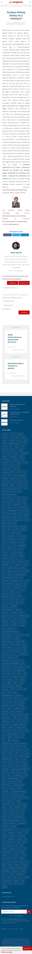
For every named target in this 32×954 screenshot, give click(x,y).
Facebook (7, 235)
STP (23, 829)
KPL (13, 673)
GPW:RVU (14, 625)
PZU (26, 775)
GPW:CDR (5, 625)
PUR (9, 775)
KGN (27, 667)
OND (3, 737)
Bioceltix (26, 514)
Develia (22, 568)
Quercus (4, 782)
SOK (22, 813)
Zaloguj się (12, 283)
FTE (22, 603)
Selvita (18, 801)
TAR (3, 839)
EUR (23, 590)
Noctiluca (11, 727)
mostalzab (5, 715)
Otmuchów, (23, 743)
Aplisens (11, 501)
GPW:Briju (14, 622)
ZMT (16, 884)
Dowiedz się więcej (6, 952)
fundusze (5, 606)
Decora (25, 565)
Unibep (22, 852)
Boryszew (23, 526)
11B (3, 475)
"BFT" (24, 443)
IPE (3, 657)
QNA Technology (13, 778)
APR (24, 501)
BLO (10, 520)
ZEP (11, 884)
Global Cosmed (23, 616)
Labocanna (16, 676)
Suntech (20, 833)
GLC (15, 616)
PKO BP (10, 762)
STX (28, 829)
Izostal (16, 660)
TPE (21, 845)
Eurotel (13, 593)
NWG (26, 730)
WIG (3, 868)
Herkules (5, 644)
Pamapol (5, 746)
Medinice (19, 695)
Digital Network (12, 571)
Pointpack (24, 766)
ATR (3, 507)
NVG (14, 730)
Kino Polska (5, 670)
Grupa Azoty (11, 628)
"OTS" (22, 459)
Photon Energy (24, 756)
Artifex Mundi (17, 504)
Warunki (11, 929)
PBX (12, 750)
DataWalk (5, 565)
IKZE (8, 651)
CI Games (21, 542)
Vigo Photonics (6, 858)
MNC (9, 708)
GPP (15, 619)
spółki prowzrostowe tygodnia (11, 820)
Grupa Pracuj (19, 635)
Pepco (4, 756)
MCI (3, 692)
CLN (14, 545)
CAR (19, 536)
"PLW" (19, 462)
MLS (3, 708)
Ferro (4, 600)
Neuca (25, 721)
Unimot (4, 855)
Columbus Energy (16, 552)
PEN (17, 753)
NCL (13, 721)
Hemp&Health (20, 641)
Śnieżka (4, 813)
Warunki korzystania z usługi (16, 297)
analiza (19, 491)
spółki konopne (19, 817)
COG (15, 549)
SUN (3, 833)
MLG (13, 705)
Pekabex (10, 753)
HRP (3, 648)
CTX (22, 558)
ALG (25, 485)
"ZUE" (24, 472)
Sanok (12, 788)
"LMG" (21, 456)
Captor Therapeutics (8, 536)
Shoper (4, 807)
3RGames (5, 478)
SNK (11, 813)
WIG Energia (11, 868)
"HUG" (13, 450)
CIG (3, 545)
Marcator (5, 689)
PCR (3, 753)
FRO (17, 603)
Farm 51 (20, 596)
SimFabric (18, 807)
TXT (19, 849)
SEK (21, 798)
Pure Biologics (17, 775)
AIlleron (13, 485)
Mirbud (22, 702)
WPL (3, 877)
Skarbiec (4, 810)
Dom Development (19, 574)
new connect (6, 724)
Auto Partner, (23, 507)
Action (4, 482)
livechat (10, 679)
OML (22, 734)
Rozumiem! (27, 948)
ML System (5, 705)
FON (22, 600)
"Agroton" (5, 434)
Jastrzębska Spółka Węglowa (10, 663)
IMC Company (17, 651)
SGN (19, 804)
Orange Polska (6, 743)
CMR (9, 549)
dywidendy (15, 581)
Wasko (10, 865)
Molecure (5, 711)
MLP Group (20, 705)
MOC (23, 708)
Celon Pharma (21, 539)
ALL (3, 488)
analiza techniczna (7, 498)
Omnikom (16, 940)
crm (17, 558)
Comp (12, 555)
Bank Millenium (12, 510)
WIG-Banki (15, 871)
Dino (21, 571)
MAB (9, 683)
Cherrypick (12, 542)
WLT (12, 874)
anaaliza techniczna (8, 491)
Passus (18, 746)
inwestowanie (23, 654)
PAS (12, 746)
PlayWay (4, 766)
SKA (25, 807)
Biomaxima (5, 517)
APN (18, 501)
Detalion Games (13, 568)
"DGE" (16, 447)
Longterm (10, 939)
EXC (19, 593)
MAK (22, 683)
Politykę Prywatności (13, 919)
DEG (3, 568)
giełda (4, 616)
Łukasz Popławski (15, 409)
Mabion (15, 683)
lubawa (22, 679)
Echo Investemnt (7, 584)
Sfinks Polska (6, 804)
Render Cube (6, 785)
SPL (11, 817)
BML (3, 523)
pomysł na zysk (14, 772)
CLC (8, 545)
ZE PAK (16, 880)
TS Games (13, 849)
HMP (12, 644)
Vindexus (22, 858)
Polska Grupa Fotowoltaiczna (20, 769)
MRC (20, 718)
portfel (24, 772)
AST (25, 504)
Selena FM (10, 801)
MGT (3, 702)
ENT (24, 587)
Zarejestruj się (24, 283)
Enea (9, 587)
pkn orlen (23, 759)
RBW (19, 782)
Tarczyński (11, 839)
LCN (3, 679)
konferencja (5, 673)
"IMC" (9, 453)
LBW (24, 676)
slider (17, 810)
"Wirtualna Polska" (7, 472)
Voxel (21, 861)
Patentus (5, 750)
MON (12, 711)
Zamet (26, 877)
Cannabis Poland (15, 533)
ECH (28, 581)
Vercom (17, 855)
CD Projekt (11, 539)
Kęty (15, 667)
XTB (20, 877)
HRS (9, 648)
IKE (3, 651)
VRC (27, 861)
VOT (3, 861)
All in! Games (11, 488)
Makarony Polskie (7, 686)
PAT (24, 746)
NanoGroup (6, 721)
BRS (9, 529)
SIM (11, 807)
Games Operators (7, 609)
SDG (15, 798)
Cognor (21, 549)
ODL (3, 734)
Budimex (24, 529)
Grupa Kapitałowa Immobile (10, 632)
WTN (15, 877)
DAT (26, 561)
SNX (16, 813)
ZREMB (4, 887)
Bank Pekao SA (24, 510)
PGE (10, 756)
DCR (12, 565)
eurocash (5, 593)
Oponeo (15, 740)
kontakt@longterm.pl (12, 224)
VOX (16, 861)
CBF (3, 539)
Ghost (27, 940)
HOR (17, 644)
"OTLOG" (15, 459)
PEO (22, 753)
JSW (23, 663)
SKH (11, 810)
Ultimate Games (7, 852)
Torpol (10, 845)
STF (18, 829)
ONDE (10, 737)
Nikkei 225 (23, 724)
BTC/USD (15, 529)
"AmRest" (5, 437)
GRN (3, 628)
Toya (16, 845)
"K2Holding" (24, 453)
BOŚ (3, 529)
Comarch (5, 555)
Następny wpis (16, 357)
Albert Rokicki (17, 23)
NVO (20, 730)
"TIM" (17, 466)
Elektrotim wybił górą (16, 420)
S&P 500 (4, 788)
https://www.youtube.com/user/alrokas (14, 216)
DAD (13, 561)
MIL (16, 702)
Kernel (9, 667)
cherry (4, 542)
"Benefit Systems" (15, 443)
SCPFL (4, 798)
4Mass (13, 478)
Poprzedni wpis (16, 327)
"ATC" (19, 440)
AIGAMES (5, 485)
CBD (24, 536)
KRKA (19, 673)
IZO (16, 657)
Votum (10, 861)
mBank (13, 689)
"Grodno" (5, 450)
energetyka (17, 587)
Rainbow (13, 782)
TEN (25, 839)
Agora (21, 482)
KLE (13, 670)
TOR (3, 845)
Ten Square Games (8, 842)
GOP (9, 619)
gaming (18, 609)
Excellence (5, 596)
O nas (16, 929)
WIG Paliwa (5, 871)
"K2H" (16, 453)
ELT (25, 584)
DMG (26, 571)
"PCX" (13, 462)
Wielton (25, 865)
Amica (25, 488)
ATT (15, 507)
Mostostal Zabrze (17, 715)
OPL (3, 740)
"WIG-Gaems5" (6, 469)
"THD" (11, 466)
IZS (22, 660)
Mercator (17, 699)
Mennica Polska (7, 699)
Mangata (18, 686)
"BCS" (25, 440)
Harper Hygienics (7, 641)
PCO (26, 750)
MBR (25, 689)
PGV (15, 756)
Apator (4, 501)
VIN (15, 858)
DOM (9, 574)
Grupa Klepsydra (7, 635)
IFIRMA (24, 648)
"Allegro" (19, 434)
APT (3, 504)
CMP (3, 549)
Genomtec (5, 612)
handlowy (16, 638)
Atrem (9, 507)
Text (18, 842)
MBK (19, 689)
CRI (12, 558)
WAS (3, 865)
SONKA (4, 817)
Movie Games (6, 718)
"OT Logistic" (6, 459)
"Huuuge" (20, 450)
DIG (3, 571)
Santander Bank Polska (18, 791)
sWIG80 (4, 836)
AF (10, 482)
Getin (21, 612)
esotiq (12, 590)
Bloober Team (19, 520)
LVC (3, 683)
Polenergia (5, 769)
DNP (3, 574)
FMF (17, 600)
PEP (27, 753)
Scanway (5, 794)
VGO (23, 855)
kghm (21, 667)
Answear (24, 498)
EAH (22, 581)
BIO (20, 514)
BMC (27, 520)
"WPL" (18, 472)
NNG (3, 727)
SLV (23, 810)
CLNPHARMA (21, 545)
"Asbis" (4, 440)
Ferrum (11, 600)
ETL (18, 590)
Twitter (16, 235)
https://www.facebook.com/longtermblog (14, 190)
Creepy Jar (20, 555)
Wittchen (5, 874)
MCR (9, 692)
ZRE (21, 884)
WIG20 (23, 871)
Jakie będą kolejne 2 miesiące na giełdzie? (16, 365)
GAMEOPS (14, 606)
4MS (19, 478)
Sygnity (12, 836)
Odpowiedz (24, 312)
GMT (3, 619)
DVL (21, 577)
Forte (4, 603)
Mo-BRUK (16, 708)
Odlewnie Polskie (13, 734)
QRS (22, 778)
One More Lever (19, 737)
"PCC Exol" (5, 462)
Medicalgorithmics (7, 695)
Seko (26, 798)
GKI (10, 616)
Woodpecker (20, 874)
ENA (3, 587)
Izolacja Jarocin (6, 660)
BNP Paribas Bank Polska (9, 526)
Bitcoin (4, 520)
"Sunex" (4, 466)
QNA (3, 778)
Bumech (4, 533)
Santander (5, 791)
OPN (9, 740)
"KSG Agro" (13, 456)
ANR (17, 498)
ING (25, 651)
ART (9, 504)
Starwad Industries (8, 829)
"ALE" (12, 434)
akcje (19, 485)
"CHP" (4, 447)
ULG (25, 849)
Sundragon (11, 833)
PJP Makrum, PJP (7, 759)
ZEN (22, 880)
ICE (14, 648)
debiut (18, 565)
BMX (9, 523)
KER (3, 667)
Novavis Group (21, 727)
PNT (17, 766)
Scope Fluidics (14, 794)
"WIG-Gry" (17, 469)
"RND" (26, 462)
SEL (3, 801)
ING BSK (4, 654)
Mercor (25, 699)
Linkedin (25, 235)
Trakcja (4, 849)
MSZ (26, 718)
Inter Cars (13, 654)
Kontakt (21, 929)
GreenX (22, 625)
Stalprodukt (22, 823)
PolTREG (4, 772)
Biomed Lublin (16, 517)
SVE (26, 833)
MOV (26, 715)
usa (11, 855)
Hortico (24, 644)
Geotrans (14, 612)
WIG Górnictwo (22, 868)
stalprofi (4, 826)
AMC (19, 488)
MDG (14, 692)
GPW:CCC (23, 622)
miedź (10, 702)
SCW (10, 798)
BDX (9, 514)
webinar (17, 865)
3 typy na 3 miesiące (19, 475)
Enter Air (5, 590)
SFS (14, 804)
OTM (15, 743)
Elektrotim (18, 584)
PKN (16, 759)
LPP (16, 679)
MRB (14, 718)
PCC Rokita (19, 750)
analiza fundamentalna (9, 494)
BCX (3, 514)
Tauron (19, 839)
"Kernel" (4, 456)
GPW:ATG (5, 622)
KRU (25, 673)
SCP (23, 794)
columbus (5, 552)
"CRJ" (10, 447)
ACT (24, 478)
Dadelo (20, 561)
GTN (3, 638)
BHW (14, 514)
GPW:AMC (22, 619)
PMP (11, 766)
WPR (9, 877)
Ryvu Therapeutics (18, 785)
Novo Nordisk (6, 730)
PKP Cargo (24, 762)
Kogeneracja (21, 670)
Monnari (19, 711)
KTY (9, 676)
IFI (18, 648)
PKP (16, 762)
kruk (3, 676)
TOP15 (24, 842)
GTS (9, 638)
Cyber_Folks (5, 561)
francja (10, 603)
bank (3, 510)
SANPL (19, 788)
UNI (16, 852)
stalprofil (13, 826)
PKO (3, 762)
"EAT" (22, 447)
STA (24, 820)
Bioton (25, 517)
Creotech (5, 558)
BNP (14, 523)
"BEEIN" (4, 443)
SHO (25, 804)
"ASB (23, 437)
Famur (13, 596)
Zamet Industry (6, 880)
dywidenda (5, 581)
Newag (15, 724)
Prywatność (4, 929)
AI (26, 482)
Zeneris (4, 884)
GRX (27, 635)
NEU (19, 721)
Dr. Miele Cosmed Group (9, 577)
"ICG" (3, 453)
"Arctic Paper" (15, 437)
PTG (3, 775)
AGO (14, 482)
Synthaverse (20, 836)
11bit (9, 475)
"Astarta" (12, 440)
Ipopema (9, 657)
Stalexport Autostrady (9, 823)
